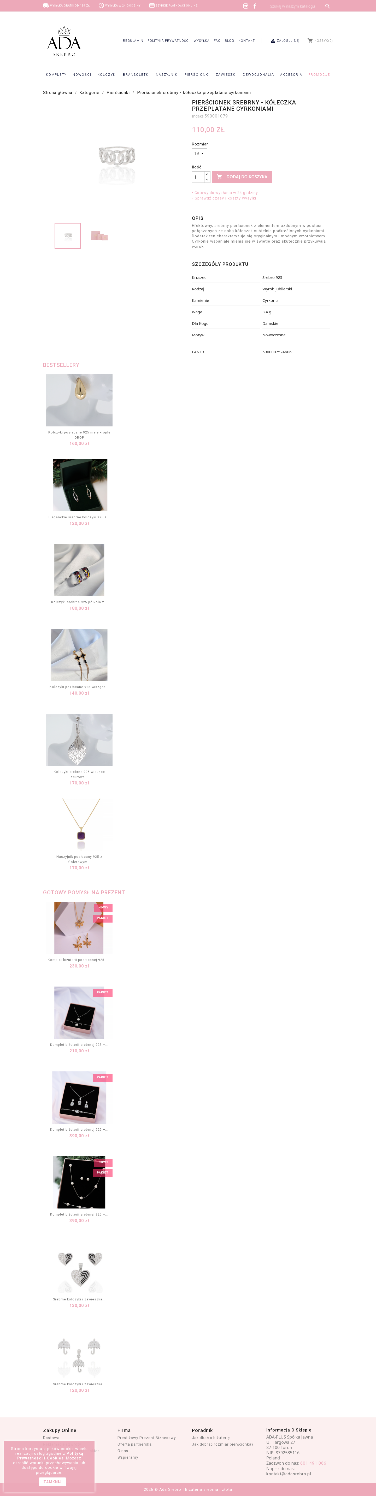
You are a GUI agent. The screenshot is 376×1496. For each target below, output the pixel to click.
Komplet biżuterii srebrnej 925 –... (79, 1045)
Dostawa (51, 1438)
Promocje (319, 75)
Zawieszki (226, 75)
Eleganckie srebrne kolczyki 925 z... (79, 517)
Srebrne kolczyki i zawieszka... (79, 1299)
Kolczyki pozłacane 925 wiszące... (79, 687)
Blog (229, 41)
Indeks (197, 116)
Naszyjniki (167, 75)
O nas (123, 1451)
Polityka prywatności (169, 41)
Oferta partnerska (135, 1444)
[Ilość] (198, 177)
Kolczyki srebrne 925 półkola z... (79, 602)
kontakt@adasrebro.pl (288, 1473)
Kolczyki (107, 75)
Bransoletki (136, 75)
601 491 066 (313, 1463)
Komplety (56, 75)
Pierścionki (197, 75)
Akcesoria (291, 75)
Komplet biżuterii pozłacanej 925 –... (79, 960)
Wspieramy (128, 1457)
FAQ (217, 41)
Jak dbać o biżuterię (211, 1438)
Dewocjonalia (258, 75)
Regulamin (133, 41)
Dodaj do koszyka (241, 177)
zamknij (52, 1482)
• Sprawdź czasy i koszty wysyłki (224, 198)
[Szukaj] (300, 6)
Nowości (82, 75)
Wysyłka (202, 41)
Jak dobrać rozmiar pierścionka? (223, 1444)
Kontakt (246, 41)
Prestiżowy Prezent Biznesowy (147, 1438)
